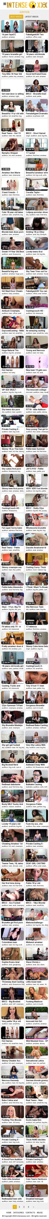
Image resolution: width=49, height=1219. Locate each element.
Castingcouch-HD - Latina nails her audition (35, 311)
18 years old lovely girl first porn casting (12, 666)
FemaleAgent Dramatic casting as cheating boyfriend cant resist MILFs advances (37, 113)
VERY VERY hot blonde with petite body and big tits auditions (36, 488)
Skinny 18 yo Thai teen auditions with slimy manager (12, 449)
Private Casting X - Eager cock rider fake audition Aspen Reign (36, 1159)
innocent (29, 392)
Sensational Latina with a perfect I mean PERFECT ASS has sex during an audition (36, 1060)
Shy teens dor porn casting (11, 409)
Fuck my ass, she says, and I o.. (34, 824)
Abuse (40, 1213)
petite (11, 76)
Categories (18, 1213)
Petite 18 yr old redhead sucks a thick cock (36, 883)
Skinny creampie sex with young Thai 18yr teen (12, 567)
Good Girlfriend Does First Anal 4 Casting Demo (36, 74)
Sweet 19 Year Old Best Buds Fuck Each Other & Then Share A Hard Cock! (13, 251)
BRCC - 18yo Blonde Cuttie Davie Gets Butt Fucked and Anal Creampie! (36, 903)
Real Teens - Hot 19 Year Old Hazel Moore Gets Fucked (12, 133)
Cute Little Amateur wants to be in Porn (11, 1179)
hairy (10, 294)
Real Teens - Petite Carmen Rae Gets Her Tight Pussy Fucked (12, 547)
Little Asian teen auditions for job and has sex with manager (36, 982)
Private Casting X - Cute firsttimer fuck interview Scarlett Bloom (11, 1139)
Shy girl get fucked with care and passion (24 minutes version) (12, 745)
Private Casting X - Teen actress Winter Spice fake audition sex (35, 843)
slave (42, 965)
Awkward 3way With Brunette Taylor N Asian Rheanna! (35, 765)
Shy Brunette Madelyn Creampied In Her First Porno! (12, 725)
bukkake (29, 787)
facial (46, 274)
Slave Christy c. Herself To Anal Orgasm (33, 962)
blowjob (40, 57)
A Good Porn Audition (12, 1159)
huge (17, 274)
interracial (16, 175)
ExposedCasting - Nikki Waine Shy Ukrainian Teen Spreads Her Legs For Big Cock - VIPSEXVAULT (13, 330)
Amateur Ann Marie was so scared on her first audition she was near (12, 172)
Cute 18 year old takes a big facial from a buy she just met (13, 212)
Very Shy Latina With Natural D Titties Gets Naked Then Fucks (36, 745)
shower (15, 866)
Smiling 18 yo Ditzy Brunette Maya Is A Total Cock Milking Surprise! (35, 232)
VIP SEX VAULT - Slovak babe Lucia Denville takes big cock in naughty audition (13, 390)
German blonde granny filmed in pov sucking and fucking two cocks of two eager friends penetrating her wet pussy (37, 1080)
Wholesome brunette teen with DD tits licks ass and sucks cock (36, 528)
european (20, 1162)
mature (40, 570)
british (44, 294)
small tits (14, 116)
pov (21, 274)
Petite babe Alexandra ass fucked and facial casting (12, 587)
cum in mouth (38, 708)
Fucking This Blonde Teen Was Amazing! (11, 1120)
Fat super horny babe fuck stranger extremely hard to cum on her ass (12, 528)
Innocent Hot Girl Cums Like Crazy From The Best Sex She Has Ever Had (37, 1021)
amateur (12, 37)
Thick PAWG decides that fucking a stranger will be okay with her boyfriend (37, 1139)
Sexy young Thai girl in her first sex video (37, 429)
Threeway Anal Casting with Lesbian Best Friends (13, 982)
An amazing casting (35, 330)
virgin (28, 136)
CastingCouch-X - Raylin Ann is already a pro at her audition (36, 666)
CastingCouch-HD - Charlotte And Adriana (12, 508)
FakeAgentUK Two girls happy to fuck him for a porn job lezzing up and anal (37, 34)
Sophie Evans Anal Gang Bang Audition (11, 962)
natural (18, 136)
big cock (39, 175)
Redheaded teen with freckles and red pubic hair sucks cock (12, 1199)
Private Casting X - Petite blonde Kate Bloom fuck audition (11, 429)
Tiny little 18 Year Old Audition (12, 74)
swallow (18, 807)
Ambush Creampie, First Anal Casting (11, 311)
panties (15, 668)
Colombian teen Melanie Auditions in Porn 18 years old (11, 942)
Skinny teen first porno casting (12, 488)
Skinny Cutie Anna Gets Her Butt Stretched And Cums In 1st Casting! (37, 646)
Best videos (16, 17)
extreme (12, 530)
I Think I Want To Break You (37, 587)
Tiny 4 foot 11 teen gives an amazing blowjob (35, 686)
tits (14, 136)
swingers (42, 1083)
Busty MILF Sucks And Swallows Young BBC (12, 804)
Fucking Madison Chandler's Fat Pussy (36, 1001)
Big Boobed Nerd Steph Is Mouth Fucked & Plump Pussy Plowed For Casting (13, 765)
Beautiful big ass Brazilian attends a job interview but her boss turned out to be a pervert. (12, 271)
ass (38, 965)
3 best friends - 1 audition (10, 192)
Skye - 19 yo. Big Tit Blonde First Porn (11, 607)
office (35, 37)
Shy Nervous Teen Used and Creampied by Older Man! (36, 607)
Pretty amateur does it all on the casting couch (12, 646)
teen (34, 57)
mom (35, 570)
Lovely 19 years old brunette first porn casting (11, 824)
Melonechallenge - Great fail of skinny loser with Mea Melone (37, 922)
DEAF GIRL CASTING (35, 863)
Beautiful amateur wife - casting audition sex (37, 172)
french (11, 57)
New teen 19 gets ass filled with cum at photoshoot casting (36, 370)
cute (46, 333)
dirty (46, 925)
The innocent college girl (36, 390)
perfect (39, 807)
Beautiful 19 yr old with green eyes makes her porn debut (13, 113)
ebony (42, 1043)
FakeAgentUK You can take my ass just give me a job (36, 291)
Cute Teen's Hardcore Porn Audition (36, 1179)
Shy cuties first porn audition (11, 469)
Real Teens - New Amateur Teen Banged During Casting (36, 1100)
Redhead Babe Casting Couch (37, 725)
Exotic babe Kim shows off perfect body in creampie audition (35, 1120)
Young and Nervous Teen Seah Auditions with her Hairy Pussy (36, 350)
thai (34, 432)
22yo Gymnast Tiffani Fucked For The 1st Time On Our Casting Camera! (12, 705)
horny (17, 1122)
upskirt (18, 412)
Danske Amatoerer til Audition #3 (36, 547)
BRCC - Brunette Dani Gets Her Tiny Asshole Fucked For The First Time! (36, 94)
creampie (44, 432)
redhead (43, 728)
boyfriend (36, 116)
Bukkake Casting (34, 784)
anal (39, 37)
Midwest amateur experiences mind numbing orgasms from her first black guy (35, 942)
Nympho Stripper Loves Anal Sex (10, 153)
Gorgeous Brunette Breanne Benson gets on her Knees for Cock (37, 705)
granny (35, 1083)
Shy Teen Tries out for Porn (36, 271)
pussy (44, 511)
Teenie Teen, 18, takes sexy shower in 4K (12, 863)
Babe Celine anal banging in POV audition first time (10, 1100)
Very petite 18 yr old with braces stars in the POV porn (11, 1021)
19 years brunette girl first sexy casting (12, 54)
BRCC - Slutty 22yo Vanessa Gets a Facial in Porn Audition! (36, 508)
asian (38, 432)
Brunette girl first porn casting (12, 922)
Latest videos (31, 17)
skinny (44, 412)
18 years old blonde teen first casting (35, 54)
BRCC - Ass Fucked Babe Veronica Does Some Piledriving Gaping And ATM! (11, 903)
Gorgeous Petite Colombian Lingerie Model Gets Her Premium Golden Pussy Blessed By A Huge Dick (35, 804)
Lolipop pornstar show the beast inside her (37, 212)
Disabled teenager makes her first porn (35, 1199)
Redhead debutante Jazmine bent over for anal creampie (12, 784)
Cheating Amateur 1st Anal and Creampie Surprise (12, 843)
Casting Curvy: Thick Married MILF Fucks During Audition (36, 567)
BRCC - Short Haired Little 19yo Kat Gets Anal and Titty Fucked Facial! (36, 133)
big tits (44, 136)
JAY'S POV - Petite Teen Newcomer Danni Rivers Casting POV (37, 469)
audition (5, 37)
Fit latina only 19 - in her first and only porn (12, 626)
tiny (15, 76)
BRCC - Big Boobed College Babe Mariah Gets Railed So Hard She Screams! (12, 1001)
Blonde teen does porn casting (13, 232)
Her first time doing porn (11, 883)
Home (8, 1213)
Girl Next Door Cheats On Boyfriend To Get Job (12, 291)
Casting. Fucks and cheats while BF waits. (12, 686)
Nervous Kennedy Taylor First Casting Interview (11, 1080)
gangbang (17, 965)
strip (37, 1142)
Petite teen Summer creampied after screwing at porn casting (35, 449)
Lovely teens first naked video (34, 251)
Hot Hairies (7, 370)
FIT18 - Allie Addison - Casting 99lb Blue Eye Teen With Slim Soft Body (36, 409)
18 (45, 984)
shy (27, 215)
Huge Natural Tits (10, 350)
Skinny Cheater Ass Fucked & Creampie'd (12, 1060)
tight (17, 96)
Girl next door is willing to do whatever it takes (13, 94)
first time (36, 155)
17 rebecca (31, 626)
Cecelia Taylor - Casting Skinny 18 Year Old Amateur (37, 192)
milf (42, 116)
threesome (17, 254)
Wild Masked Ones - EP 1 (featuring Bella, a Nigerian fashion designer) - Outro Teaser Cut (37, 1041)
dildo (22, 491)
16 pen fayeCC (9, 34)
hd (34, 76)
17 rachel (30, 153)
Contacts (30, 1213)
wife (44, 175)
